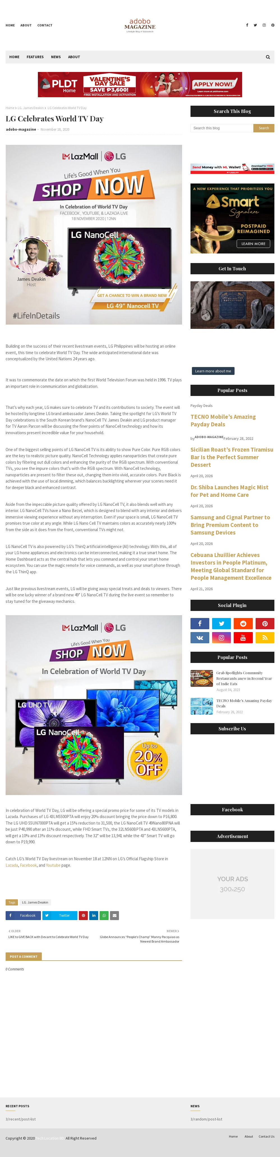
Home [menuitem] (14, 57)
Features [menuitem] (35, 57)
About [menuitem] (74, 57)
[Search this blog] (222, 128)
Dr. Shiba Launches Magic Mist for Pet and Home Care (229, 491)
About (26, 25)
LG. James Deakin (31, 108)
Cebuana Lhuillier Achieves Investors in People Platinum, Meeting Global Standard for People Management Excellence (231, 566)
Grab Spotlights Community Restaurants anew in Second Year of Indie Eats (244, 678)
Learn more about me (213, 370)
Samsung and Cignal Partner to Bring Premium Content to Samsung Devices (230, 524)
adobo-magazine (21, 129)
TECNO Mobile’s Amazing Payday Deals (223, 420)
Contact (44, 25)
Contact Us (266, 1136)
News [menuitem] (56, 57)
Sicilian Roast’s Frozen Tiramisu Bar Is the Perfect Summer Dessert (232, 457)
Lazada (12, 865)
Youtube (53, 865)
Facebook (28, 865)
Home (10, 25)
